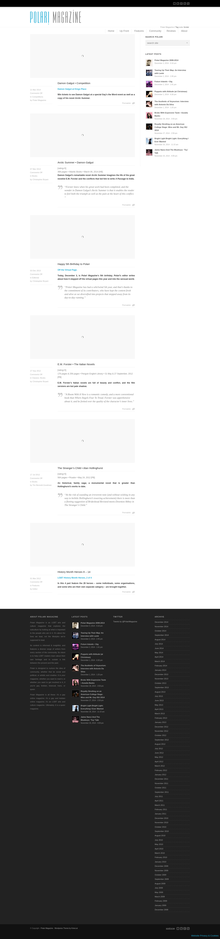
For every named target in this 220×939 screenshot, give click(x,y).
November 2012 (161, 731)
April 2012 (159, 762)
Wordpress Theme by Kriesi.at (66, 928)
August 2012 (160, 744)
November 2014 (161, 626)
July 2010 (159, 840)
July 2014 (159, 644)
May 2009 (159, 892)
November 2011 (161, 783)
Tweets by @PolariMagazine (125, 622)
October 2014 (160, 631)
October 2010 (160, 827)
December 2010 (161, 818)
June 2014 (159, 648)
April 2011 (159, 801)
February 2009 (161, 901)
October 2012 (160, 735)
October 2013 (160, 683)
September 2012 (162, 740)
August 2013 (160, 692)
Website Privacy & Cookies (205, 935)
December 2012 (161, 727)
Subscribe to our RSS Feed (184, 3)
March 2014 (160, 661)
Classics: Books (39, 378)
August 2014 (160, 640)
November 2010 (161, 822)
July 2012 (159, 748)
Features (36, 585)
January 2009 (160, 905)
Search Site (188, 3)
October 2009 (160, 875)
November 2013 (161, 679)
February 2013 (161, 718)
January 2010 (160, 862)
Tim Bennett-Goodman (42, 485)
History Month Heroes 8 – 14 (74, 571)
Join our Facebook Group (181, 3)
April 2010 (159, 849)
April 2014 (159, 657)
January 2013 (160, 722)
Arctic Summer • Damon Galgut (76, 162)
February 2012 (161, 770)
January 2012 (160, 775)
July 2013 (159, 696)
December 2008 (161, 910)
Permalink (126, 103)
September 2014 (162, 635)
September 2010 (162, 831)
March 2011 (160, 805)
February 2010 (161, 857)
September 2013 (162, 687)
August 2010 (160, 835)
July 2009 (159, 888)
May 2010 (159, 844)
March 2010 (160, 853)
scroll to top (170, 928)
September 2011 (162, 792)
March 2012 (160, 766)
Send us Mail (174, 3)
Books (34, 176)
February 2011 (161, 809)
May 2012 (159, 757)
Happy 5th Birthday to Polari (74, 264)
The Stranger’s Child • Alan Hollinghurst (80, 468)
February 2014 (161, 666)
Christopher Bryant (40, 179)
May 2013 (159, 705)
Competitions (37, 97)
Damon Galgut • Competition (74, 83)
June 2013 (159, 700)
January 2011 (160, 814)
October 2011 (160, 788)
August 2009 (160, 884)
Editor (35, 589)
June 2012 (159, 753)
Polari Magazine (167, 27)
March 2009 (160, 897)
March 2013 (160, 713)
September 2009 (162, 879)
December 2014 (161, 622)
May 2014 (159, 653)
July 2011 (159, 796)
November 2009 (161, 871)
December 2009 (161, 866)
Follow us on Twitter (178, 3)
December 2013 (161, 674)
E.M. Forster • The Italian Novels (76, 364)
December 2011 (161, 779)
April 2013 (159, 709)
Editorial (35, 278)
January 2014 (160, 670)
